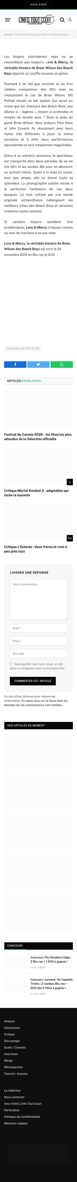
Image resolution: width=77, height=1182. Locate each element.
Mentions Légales (16, 1123)
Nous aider (38, 4)
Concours (15, 945)
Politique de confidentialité (22, 1116)
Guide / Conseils (15, 1047)
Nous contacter (14, 1097)
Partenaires (12, 1110)
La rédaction (12, 1090)
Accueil (8, 34)
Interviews (11, 1054)
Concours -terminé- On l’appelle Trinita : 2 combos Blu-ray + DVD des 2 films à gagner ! (52, 983)
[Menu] (7, 19)
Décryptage (12, 1041)
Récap (8, 1060)
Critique (9, 1034)
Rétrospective (13, 1067)
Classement (12, 1027)
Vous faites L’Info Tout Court (23, 1103)
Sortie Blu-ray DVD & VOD (23, 348)
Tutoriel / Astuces (16, 1073)
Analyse (9, 1021)
